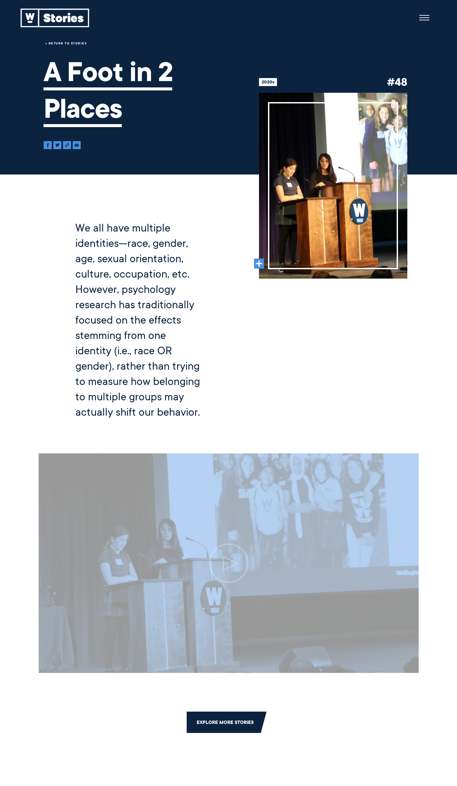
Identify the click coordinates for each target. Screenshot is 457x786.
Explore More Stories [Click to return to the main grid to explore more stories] (225, 722)
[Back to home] (55, 18)
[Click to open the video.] (228, 563)
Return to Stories (68, 43)
